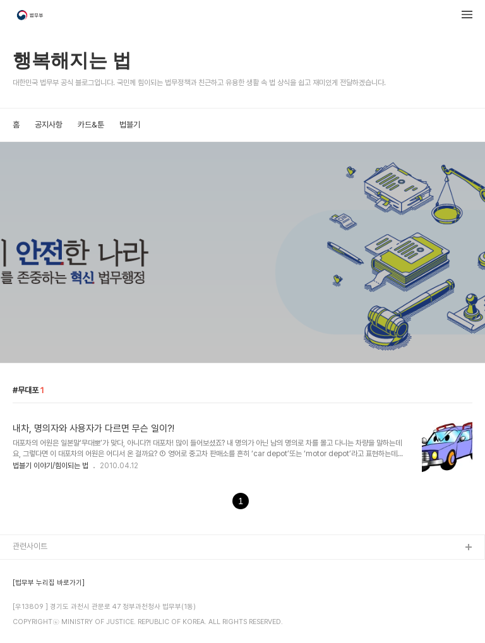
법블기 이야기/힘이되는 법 (50, 465)
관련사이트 (30, 546)
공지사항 (49, 124)
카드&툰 (91, 124)
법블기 (129, 124)
